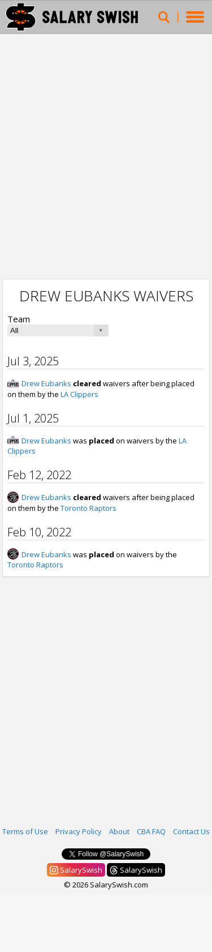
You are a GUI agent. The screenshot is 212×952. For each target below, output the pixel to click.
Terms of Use (25, 831)
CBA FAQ (151, 831)
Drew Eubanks (46, 383)
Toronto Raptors (88, 508)
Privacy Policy (78, 831)
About (119, 831)
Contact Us (191, 831)
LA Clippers (79, 394)
